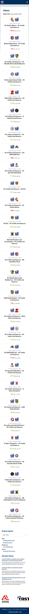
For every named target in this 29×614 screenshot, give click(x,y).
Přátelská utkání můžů (9, 540)
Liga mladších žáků (8, 547)
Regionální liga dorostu (9, 551)
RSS (20, 612)
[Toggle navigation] (27, 2)
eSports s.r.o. (7, 609)
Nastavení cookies (13, 612)
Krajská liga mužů (7, 542)
